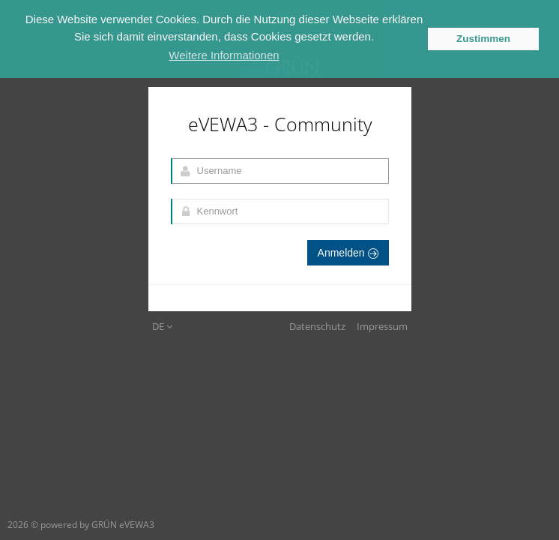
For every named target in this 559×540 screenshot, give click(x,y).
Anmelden (348, 253)
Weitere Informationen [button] (224, 55)
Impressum (382, 326)
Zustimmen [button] (483, 38)
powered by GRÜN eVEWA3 (97, 524)
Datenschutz (317, 326)
